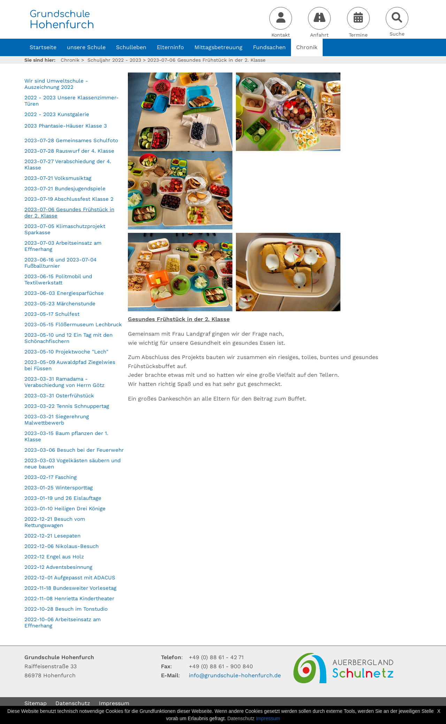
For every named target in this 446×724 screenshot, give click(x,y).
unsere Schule (86, 47)
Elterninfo (170, 47)
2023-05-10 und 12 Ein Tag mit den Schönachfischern (68, 338)
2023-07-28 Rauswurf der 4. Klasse (69, 151)
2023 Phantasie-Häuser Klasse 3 (65, 126)
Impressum (114, 703)
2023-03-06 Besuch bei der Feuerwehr (74, 450)
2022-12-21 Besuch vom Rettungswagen (54, 522)
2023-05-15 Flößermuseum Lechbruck (73, 324)
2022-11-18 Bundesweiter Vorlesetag (70, 588)
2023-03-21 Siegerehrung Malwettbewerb (56, 419)
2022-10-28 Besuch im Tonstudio (66, 609)
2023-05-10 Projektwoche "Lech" (66, 352)
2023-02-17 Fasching (50, 477)
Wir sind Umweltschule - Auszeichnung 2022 (56, 84)
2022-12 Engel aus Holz (54, 557)
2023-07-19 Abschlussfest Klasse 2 (69, 199)
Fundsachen (269, 47)
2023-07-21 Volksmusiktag (57, 178)
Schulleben (131, 47)
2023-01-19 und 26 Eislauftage (62, 498)
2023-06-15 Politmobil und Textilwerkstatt (58, 279)
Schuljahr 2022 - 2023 (114, 60)
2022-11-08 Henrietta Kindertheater (69, 598)
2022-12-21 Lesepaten (52, 536)
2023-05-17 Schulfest (51, 314)
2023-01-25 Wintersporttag (58, 488)
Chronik (306, 47)
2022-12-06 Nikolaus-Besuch (61, 546)
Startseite (43, 47)
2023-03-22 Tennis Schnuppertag (66, 406)
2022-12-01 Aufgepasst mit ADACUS (69, 577)
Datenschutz (72, 703)
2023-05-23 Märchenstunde (59, 303)
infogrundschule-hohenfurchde (235, 675)
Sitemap (35, 703)
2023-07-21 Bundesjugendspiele (65, 188)
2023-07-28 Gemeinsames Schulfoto (71, 140)
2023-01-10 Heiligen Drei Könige (65, 508)
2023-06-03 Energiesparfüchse (64, 293)
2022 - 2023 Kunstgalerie (56, 114)
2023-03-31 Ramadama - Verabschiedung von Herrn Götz (64, 382)
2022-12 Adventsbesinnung (58, 567)
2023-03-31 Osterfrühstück (59, 396)
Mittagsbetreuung (218, 47)
